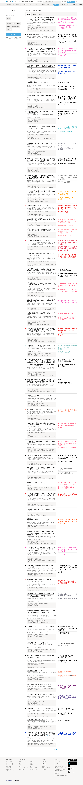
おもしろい (61, 720)
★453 (29, 321)
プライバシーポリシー (59, 773)
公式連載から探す (9, 767)
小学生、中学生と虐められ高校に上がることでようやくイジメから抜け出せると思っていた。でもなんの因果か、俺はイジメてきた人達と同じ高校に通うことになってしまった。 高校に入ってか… (41, 100)
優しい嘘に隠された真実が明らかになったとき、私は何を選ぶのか (67, 256)
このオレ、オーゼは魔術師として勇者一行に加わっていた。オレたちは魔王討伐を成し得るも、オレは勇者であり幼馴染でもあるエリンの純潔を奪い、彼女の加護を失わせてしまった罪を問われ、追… (41, 674)
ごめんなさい (62, 131)
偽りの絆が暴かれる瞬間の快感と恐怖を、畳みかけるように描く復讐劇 (67, 275)
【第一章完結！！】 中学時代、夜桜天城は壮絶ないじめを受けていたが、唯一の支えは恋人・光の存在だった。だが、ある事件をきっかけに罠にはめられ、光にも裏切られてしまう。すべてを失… (41, 631)
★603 (29, 261)
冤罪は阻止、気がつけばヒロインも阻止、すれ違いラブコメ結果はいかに (67, 521)
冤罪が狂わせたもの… (65, 352)
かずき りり (41, 581)
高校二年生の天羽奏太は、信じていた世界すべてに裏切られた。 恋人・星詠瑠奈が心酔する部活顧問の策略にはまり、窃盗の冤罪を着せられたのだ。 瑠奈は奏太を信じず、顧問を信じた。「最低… (41, 617)
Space (46, 82)
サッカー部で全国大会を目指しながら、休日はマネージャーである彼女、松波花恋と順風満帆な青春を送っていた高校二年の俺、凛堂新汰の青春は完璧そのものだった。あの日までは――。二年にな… (41, 71)
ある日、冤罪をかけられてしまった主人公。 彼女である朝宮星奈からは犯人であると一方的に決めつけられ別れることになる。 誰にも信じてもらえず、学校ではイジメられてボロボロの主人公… (41, 350)
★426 (29, 487)
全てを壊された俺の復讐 (34, 684)
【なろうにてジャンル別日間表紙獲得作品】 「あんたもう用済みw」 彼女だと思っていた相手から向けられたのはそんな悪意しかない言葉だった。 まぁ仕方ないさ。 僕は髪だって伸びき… (41, 499)
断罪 (18, 23)
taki (51, 51)
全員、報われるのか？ (65, 269)
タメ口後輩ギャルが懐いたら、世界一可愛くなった (41, 191)
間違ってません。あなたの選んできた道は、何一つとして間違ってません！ (67, 549)
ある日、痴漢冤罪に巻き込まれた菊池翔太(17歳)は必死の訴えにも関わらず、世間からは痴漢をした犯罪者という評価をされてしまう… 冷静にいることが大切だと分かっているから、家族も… (41, 116)
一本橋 (40, 482)
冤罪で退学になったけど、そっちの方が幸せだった (41, 509)
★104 (29, 649)
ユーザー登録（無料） (16, 37)
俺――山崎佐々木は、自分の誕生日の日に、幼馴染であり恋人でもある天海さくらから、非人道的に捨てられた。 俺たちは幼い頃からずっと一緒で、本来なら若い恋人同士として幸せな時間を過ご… (41, 289)
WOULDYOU (46, 597)
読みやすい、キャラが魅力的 (67, 448)
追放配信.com (31, 205)
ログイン (64, 1)
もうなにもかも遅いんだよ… (67, 82)
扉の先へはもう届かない (34, 455)
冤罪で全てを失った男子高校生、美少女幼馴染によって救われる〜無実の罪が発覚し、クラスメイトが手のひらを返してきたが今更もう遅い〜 (41, 50)
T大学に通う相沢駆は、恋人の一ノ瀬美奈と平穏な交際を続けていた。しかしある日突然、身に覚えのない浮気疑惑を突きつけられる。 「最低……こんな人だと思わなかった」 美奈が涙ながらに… (41, 538)
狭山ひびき (33, 442)
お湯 (51, 409)
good (59, 118)
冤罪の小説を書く (13, 34)
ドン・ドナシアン (38, 657)
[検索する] (44, 2)
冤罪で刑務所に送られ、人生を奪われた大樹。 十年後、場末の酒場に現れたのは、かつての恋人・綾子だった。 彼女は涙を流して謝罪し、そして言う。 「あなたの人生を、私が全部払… (41, 660)
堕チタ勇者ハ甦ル (32, 670)
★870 (29, 211)
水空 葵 (35, 301)
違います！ (61, 572)
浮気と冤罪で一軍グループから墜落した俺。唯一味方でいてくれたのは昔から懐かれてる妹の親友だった (41, 67)
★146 (29, 432)
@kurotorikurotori (46, 455)
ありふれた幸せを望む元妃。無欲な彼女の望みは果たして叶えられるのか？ (67, 242)
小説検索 (44, 769)
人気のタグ (44, 763)
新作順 (40, 14)
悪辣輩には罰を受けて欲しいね (67, 598)
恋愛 (32, 119)
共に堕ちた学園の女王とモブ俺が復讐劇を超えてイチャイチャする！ (67, 330)
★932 (29, 185)
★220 (29, 688)
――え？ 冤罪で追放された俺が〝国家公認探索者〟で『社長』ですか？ (67, 207)
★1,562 (29, 168)
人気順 (28, 14)
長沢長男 (35, 178)
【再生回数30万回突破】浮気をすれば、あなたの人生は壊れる (67, 285)
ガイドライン (57, 772)
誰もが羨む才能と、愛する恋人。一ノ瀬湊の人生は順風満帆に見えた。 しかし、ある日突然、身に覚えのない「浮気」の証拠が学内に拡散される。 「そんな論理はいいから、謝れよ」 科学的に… (41, 400)
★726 (29, 246)
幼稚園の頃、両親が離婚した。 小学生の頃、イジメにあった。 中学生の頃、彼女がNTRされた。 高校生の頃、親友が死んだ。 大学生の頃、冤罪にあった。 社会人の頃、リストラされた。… (41, 600)
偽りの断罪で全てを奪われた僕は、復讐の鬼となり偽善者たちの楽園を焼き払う (41, 269)
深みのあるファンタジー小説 (67, 41)
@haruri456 (49, 719)
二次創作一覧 (8, 769)
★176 (29, 677)
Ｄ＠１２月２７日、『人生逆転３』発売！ (42, 20)
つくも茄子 (48, 240)
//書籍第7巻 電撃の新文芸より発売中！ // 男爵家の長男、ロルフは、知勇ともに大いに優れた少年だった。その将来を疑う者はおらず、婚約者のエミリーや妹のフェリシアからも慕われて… (41, 37)
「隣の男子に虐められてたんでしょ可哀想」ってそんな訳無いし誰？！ (67, 697)
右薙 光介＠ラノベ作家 (42, 205)
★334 (29, 449)
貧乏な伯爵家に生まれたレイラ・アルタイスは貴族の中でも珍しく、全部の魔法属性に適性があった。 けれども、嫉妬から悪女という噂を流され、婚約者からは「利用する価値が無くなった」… (41, 304)
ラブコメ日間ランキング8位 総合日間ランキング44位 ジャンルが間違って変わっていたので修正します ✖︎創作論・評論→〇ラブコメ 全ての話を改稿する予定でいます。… (41, 85)
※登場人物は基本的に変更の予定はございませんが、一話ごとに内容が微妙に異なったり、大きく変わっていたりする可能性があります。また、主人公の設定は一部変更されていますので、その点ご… (41, 570)
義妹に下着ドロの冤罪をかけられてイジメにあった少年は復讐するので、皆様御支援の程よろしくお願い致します (41, 160)
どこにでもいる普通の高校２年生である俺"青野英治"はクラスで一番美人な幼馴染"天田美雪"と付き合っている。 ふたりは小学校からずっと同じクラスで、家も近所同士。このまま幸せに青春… (41, 24)
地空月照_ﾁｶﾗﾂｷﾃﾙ (40, 161)
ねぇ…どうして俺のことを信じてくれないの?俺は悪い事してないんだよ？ (67, 98)
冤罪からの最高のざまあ (65, 473)
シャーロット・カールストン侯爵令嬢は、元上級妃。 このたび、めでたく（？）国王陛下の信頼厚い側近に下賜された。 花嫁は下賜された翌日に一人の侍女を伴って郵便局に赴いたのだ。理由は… (41, 243)
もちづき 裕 (45, 519)
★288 (29, 525)
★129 (29, 726)
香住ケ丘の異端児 (46, 684)
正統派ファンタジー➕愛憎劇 (67, 675)
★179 (29, 603)
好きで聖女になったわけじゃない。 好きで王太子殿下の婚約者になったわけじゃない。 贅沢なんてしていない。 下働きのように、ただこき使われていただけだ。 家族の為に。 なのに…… (41, 584)
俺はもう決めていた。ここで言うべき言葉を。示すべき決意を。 (67, 36)
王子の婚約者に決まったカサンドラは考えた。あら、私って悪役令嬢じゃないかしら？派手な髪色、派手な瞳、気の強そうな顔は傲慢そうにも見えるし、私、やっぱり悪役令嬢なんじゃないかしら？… (41, 522)
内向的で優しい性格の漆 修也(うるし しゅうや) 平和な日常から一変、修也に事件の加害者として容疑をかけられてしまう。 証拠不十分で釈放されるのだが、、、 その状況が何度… (41, 646)
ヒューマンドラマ (11, 23)
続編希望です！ (62, 225)
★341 (29, 415)
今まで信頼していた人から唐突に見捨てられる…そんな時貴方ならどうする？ (67, 567)
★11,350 (29, 41)
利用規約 (57, 767)
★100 (29, 743)
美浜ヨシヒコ (40, 34)
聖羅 (37, 113)
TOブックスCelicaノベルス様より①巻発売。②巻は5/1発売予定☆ (67, 443)
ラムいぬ (43, 331)
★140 (29, 701)
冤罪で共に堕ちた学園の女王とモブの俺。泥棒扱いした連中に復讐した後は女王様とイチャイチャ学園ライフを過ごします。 (41, 330)
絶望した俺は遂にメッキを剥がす (36, 643)
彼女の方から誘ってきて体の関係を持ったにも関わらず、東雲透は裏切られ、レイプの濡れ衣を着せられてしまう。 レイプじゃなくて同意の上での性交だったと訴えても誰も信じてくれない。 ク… (41, 54)
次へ (55, 749)
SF (19, 763)
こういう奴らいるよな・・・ (67, 713)
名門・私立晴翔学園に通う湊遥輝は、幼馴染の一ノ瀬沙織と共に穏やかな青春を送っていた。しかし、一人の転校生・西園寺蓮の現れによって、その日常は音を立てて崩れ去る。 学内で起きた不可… (41, 273)
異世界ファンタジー (36, 41)
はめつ (31, 68)
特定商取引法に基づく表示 (60, 770)
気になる (61, 335)
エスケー (29, 628)
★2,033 (29, 74)
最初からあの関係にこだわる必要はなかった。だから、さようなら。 (67, 231)
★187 (29, 503)
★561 (29, 353)
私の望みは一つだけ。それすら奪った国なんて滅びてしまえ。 (67, 582)
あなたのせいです (32, 482)
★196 (29, 338)
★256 (29, 713)
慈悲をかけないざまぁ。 (65, 383)
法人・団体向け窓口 (59, 766)
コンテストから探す (9, 763)
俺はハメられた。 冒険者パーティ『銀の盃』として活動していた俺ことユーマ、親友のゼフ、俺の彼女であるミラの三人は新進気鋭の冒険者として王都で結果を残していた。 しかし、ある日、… (41, 553)
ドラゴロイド (41, 128)
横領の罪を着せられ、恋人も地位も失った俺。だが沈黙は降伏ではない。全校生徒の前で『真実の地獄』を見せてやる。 (41, 381)
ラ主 (37, 469)
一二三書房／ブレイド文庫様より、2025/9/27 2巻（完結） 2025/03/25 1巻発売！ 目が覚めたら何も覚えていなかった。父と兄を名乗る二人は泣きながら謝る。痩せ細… (41, 258)
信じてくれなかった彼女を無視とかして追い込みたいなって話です (67, 347)
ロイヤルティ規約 (63, 767)
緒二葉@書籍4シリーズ (35, 192)
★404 (29, 587)
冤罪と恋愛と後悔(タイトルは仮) (36, 719)
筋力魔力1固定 (15, 26)
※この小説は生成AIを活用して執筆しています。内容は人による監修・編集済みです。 (41, 711)
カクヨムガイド (58, 761)
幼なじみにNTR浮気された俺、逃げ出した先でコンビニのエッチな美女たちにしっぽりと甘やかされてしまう (41, 424)
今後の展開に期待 (63, 633)
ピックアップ (44, 764)
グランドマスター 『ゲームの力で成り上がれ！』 (40, 626)
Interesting (61, 554)
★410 (29, 308)
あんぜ (40, 670)
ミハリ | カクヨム (37, 426)
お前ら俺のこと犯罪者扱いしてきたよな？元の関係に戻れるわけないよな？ (67, 50)
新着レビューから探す (10, 770)
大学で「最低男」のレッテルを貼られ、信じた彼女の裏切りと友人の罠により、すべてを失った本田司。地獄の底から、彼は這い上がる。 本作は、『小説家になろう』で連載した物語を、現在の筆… (41, 740)
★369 (29, 292)
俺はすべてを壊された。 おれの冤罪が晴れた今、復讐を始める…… (39, 686)
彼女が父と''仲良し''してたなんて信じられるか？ (40, 143)
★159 (29, 634)
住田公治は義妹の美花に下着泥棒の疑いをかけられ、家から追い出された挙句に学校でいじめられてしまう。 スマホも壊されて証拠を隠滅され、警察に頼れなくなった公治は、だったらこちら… (41, 164)
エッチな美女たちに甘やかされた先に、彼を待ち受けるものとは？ (67, 425)
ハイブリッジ (40, 347)
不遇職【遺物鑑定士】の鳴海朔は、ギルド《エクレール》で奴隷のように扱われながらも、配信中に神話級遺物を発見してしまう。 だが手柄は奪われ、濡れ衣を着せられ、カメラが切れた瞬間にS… (41, 181)
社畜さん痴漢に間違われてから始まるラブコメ (40, 313)
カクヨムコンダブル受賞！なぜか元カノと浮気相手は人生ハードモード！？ (67, 19)
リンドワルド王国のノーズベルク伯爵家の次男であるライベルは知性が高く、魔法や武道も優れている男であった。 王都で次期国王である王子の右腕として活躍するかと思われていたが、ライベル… (41, 131)
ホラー (20, 766)
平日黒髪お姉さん (38, 365)
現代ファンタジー (34, 185)
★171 (29, 573)
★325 (29, 541)
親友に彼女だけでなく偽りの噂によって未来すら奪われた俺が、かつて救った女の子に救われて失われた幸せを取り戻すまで (41, 549)
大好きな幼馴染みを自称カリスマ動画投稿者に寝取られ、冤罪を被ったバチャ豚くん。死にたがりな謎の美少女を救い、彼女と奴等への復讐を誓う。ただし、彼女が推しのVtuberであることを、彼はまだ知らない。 (41, 362)
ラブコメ (33, 27)
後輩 (8, 26)
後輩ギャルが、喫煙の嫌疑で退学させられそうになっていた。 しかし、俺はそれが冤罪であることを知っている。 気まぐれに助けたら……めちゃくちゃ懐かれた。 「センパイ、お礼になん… (41, 196)
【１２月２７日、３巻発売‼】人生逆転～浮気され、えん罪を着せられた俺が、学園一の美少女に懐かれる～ (41, 19)
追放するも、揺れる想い (65, 671)
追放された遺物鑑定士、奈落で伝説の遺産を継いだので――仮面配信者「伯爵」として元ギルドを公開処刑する (41, 177)
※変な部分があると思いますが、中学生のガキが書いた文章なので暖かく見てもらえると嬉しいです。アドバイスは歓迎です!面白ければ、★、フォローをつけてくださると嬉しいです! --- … (41, 472)
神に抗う (9, 29)
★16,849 (29, 27)
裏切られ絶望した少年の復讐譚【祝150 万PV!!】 (40, 96)
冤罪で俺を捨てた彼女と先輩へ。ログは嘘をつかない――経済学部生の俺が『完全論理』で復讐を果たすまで (41, 533)
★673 (29, 277)
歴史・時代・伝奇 (33, 767)
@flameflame (47, 270)
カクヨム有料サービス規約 (60, 769)
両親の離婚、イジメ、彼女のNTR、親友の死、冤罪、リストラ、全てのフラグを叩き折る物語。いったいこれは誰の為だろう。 (41, 595)
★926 (29, 151)
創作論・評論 (21, 769)
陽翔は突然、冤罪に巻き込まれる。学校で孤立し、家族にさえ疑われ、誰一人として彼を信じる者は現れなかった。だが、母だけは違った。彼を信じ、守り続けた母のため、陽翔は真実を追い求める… (41, 412)
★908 (29, 134)
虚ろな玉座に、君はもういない (35, 708)
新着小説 (44, 766)
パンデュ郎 (44, 550)
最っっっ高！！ (62, 163)
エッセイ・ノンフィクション (23, 767)
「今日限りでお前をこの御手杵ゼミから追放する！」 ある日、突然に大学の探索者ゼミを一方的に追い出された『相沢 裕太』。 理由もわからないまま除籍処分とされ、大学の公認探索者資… (41, 208)
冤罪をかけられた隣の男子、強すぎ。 (37, 694)
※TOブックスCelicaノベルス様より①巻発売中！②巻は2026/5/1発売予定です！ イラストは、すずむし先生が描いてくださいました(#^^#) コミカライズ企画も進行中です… (41, 446)
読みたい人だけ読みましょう (67, 709)
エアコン (31, 510)
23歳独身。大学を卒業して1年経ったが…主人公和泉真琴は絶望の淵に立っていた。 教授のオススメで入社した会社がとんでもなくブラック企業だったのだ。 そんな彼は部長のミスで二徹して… (41, 317)
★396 (29, 461)
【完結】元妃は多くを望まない (35, 240)
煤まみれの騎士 (31, 34)
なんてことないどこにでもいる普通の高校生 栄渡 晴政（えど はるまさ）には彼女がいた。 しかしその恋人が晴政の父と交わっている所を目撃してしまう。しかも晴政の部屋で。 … (41, 148)
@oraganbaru (50, 643)
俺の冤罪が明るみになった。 (35, 82)
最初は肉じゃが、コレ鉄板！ (67, 318)
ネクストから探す (9, 761)
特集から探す (8, 766)
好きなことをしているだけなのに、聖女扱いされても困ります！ (67, 302)
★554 (29, 403)
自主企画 (44, 761)
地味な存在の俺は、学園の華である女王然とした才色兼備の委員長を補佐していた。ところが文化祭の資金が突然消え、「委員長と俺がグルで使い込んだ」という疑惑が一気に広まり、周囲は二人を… (41, 334)
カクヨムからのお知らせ (59, 764)
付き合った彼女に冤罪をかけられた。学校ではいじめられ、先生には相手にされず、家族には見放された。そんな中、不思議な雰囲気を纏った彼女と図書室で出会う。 (41, 723)
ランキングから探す (9, 764)
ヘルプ (56, 763)
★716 (29, 199)
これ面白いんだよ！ (64, 212)
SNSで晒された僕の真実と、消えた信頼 (38, 409)
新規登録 (70, 1)
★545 (29, 389)
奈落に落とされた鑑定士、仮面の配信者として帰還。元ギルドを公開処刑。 (67, 177)
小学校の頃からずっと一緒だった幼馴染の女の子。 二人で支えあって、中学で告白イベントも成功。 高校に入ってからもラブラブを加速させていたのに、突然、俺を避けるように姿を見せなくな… (41, 458)
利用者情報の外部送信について (61, 775)
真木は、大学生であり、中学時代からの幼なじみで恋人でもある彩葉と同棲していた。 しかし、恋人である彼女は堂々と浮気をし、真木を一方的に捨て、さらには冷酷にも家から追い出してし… (41, 429)
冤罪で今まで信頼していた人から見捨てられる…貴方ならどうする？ (67, 113)
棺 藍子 (37, 220)
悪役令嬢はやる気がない (34, 519)
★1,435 (29, 88)
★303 (29, 620)
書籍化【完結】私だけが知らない (36, 253)
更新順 (34, 14)
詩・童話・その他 (33, 769)
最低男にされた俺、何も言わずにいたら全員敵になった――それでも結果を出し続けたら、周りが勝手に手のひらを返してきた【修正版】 (41, 734)
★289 (29, 372)
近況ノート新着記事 (46, 767)
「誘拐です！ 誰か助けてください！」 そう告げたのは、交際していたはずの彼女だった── (41, 484)
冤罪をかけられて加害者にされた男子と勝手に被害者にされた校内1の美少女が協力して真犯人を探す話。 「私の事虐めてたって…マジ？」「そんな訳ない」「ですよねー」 (41, 698)
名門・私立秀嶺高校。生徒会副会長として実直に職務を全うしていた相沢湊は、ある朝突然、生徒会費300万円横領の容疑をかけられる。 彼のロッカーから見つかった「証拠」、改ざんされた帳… (41, 385)
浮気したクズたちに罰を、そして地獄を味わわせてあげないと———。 (67, 221)
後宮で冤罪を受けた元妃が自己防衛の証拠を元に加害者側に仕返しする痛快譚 (67, 248)
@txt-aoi (51, 694)
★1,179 (29, 119)
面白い (60, 380)
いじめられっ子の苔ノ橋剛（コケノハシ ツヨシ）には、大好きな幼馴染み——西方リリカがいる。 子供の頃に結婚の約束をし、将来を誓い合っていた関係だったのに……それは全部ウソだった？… (41, 369)
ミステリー (32, 766)
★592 (29, 233)
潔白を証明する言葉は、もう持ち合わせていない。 (41, 395)
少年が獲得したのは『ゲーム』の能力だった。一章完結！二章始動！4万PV (67, 628)
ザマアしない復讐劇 (64, 182)
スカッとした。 (63, 55)
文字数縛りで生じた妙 (65, 461)
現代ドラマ (34, 168)
